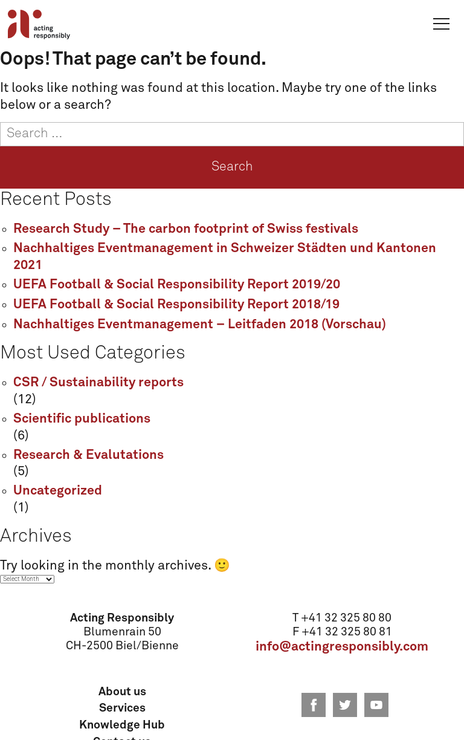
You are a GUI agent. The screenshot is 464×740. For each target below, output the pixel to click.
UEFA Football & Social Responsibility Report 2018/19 (176, 304)
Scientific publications (81, 419)
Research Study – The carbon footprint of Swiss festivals (185, 229)
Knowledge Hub (122, 725)
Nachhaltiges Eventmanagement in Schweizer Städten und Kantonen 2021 (224, 257)
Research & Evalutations (88, 455)
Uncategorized (57, 491)
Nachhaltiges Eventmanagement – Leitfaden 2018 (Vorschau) (199, 324)
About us (122, 692)
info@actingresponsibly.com (342, 647)
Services (122, 708)
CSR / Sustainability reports (98, 382)
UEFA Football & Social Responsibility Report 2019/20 (176, 284)
